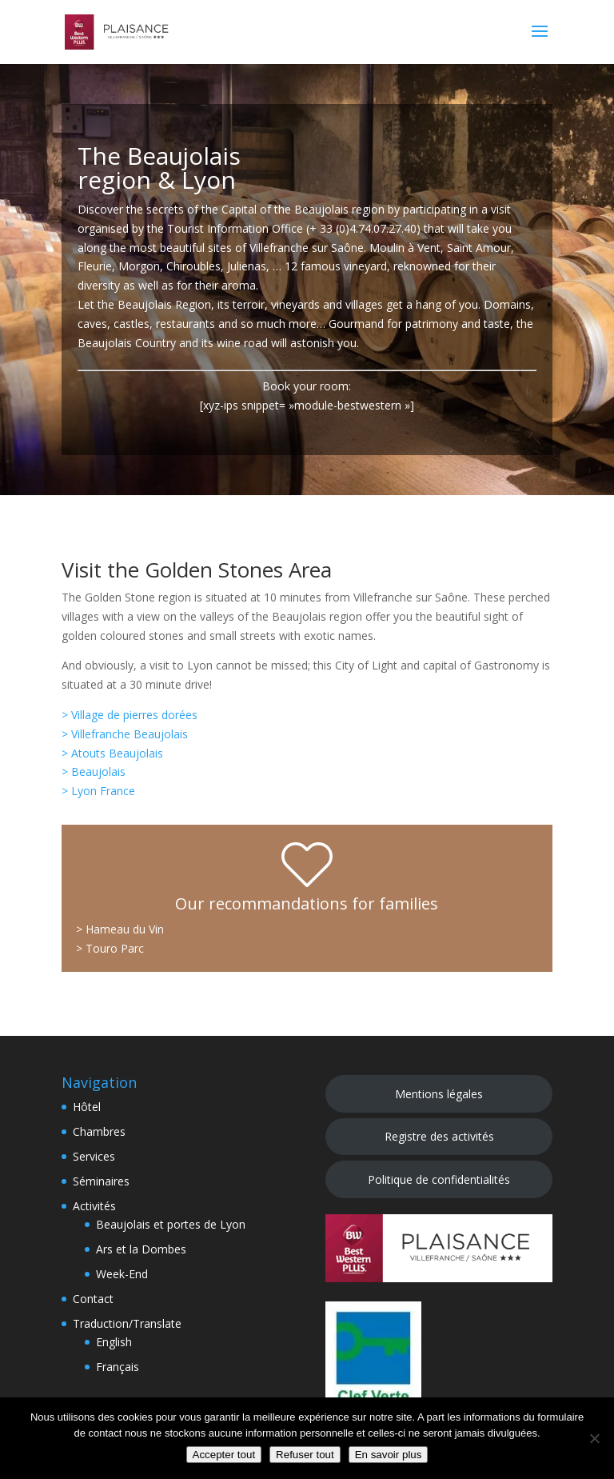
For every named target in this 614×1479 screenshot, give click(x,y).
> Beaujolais (94, 771)
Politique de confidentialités (439, 1179)
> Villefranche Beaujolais (125, 733)
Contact (93, 1298)
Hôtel (87, 1106)
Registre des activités (439, 1136)
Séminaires (101, 1181)
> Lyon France (98, 790)
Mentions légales (439, 1093)
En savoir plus (388, 1455)
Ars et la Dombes (141, 1249)
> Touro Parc (110, 948)
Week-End (122, 1273)
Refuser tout (305, 1455)
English (114, 1341)
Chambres (99, 1131)
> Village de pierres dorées (129, 714)
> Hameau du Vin (120, 929)
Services (94, 1156)
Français (117, 1366)
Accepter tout (224, 1455)
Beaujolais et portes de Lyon (170, 1224)
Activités (94, 1205)
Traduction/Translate (127, 1323)
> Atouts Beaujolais (112, 753)
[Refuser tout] (594, 1438)
